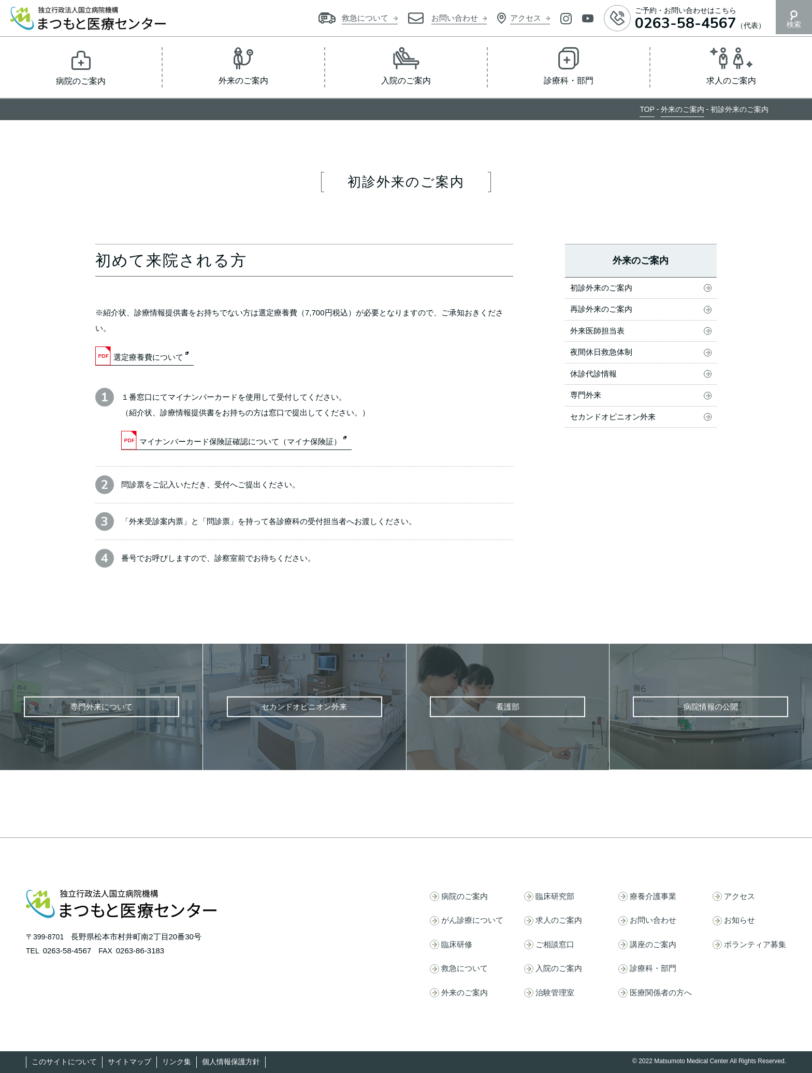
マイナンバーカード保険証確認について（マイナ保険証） (240, 441)
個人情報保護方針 (231, 1061)
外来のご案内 (682, 109)
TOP (647, 109)
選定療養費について (148, 357)
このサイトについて (64, 1061)
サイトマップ (129, 1061)
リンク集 (176, 1061)
